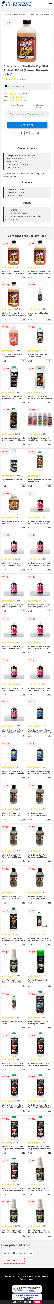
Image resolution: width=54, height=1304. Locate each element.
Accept (37, 1301)
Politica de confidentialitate (35, 1276)
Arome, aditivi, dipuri (13, 1260)
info (23, 277)
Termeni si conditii (13, 1276)
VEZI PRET (27, 125)
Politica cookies (26, 1279)
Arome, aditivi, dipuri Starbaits (40, 15)
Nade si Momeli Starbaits (15, 15)
